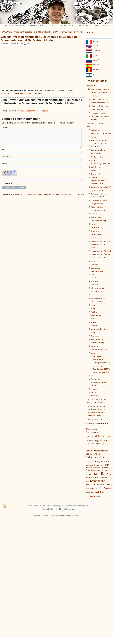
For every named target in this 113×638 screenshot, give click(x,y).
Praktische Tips (96, 315)
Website (4, 163)
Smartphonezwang (97, 343)
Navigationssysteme (98, 298)
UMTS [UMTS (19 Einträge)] (92, 492)
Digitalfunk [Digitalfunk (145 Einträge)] (100, 440)
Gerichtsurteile (96, 217)
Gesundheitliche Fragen (99, 221)
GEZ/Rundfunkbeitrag (95, 403)
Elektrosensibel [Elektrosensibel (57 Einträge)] (93, 454)
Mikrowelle (94, 285)
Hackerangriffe (96, 234)
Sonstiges (94, 346)
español (96, 65)
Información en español (99, 99)
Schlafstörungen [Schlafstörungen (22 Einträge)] (91, 477)
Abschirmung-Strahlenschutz (101, 133)
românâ (96, 69)
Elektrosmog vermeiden (99, 200)
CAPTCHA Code (7, 183)
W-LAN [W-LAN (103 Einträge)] (99, 492)
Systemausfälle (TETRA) (102, 372)
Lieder (93, 274)
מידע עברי (94, 120)
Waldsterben (95, 396)
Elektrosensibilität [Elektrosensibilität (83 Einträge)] (95, 457)
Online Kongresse (97, 302)
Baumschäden (96, 153)
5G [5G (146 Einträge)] (88, 428)
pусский (96, 60)
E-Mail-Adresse (7, 156)
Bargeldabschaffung (98, 150)
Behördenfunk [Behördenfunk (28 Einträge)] (91, 436)
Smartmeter (95, 336)
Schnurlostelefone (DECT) (100, 329)
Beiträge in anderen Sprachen (98, 89)
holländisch (95, 96)
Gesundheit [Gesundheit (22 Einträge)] (89, 465)
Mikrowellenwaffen (97, 288)
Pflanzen (94, 305)
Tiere (92, 376)
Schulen (93, 332)
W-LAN (93, 392)
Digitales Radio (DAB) (98, 190)
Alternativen (95, 146)
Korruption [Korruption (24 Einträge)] (104, 470)
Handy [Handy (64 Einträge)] (106, 465)
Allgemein (91, 85)
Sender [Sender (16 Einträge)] (88, 481)
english (95, 46)
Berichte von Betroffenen (99, 157)
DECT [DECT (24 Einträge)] (105, 436)
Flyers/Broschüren (97, 207)
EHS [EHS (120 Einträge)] (88, 447)
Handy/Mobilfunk (96, 238)
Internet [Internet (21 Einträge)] (95, 468)
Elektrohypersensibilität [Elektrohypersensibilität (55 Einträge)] (97, 451)
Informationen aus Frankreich (101, 251)
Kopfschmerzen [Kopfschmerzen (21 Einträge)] (95, 470)
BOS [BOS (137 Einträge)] (99, 435)
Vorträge (94, 389)
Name (4, 149)
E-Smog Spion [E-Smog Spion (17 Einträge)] (102, 444)
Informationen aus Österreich (101, 254)
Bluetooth (94, 160)
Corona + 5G (95, 174)
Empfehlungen (66, 25)
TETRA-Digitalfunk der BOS (100, 363)
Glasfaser (94, 224)
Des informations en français (101, 92)
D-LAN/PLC (95, 177)
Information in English (98, 109)
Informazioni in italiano (98, 113)
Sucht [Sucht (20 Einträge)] (95, 488)
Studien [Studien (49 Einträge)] (89, 488)
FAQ (89, 127)
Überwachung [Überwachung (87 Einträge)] (93, 496)
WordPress (43, 515)
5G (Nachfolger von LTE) (99, 130)
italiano (95, 55)
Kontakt (107, 25)
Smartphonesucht (97, 339)
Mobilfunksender (96, 291)
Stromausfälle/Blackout (99, 350)
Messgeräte (95, 281)
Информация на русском (100, 116)
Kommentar (5, 127)
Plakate (93, 308)
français (96, 41)
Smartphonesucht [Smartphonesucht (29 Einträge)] (92, 484)
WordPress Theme (53, 515)
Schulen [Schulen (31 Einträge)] (100, 477)
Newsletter (83, 25)
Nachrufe (19, 25)
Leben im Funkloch (95, 416)
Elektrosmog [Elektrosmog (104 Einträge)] (93, 461)
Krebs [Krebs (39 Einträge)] (88, 474)
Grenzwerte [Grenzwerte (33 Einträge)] (98, 465)
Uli (30, 43)
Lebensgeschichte (37, 25)
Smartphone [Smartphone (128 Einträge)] (97, 480)
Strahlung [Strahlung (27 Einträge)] (102, 484)
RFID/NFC (94, 322)
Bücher (93, 171)
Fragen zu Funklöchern (99, 210)
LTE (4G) (94, 278)
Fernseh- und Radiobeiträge (98, 399)
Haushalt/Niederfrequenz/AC (101, 241)
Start (7, 25)
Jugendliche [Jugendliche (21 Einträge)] (104, 468)
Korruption (94, 265)
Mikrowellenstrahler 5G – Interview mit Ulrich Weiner (60, 32)
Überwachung (95, 379)
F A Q (52, 25)
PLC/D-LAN (95, 312)
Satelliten (94, 326)
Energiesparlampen (97, 204)
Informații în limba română (100, 106)
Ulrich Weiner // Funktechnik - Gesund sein (29, 111)
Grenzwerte (95, 231)
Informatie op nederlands (99, 103)
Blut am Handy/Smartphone (100, 164)
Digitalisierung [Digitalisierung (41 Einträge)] (92, 444)
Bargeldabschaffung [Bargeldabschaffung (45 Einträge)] (94, 432)
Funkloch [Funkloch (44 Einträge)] (105, 461)
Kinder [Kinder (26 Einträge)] (88, 470)
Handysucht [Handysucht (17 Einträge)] (89, 467)
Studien (93, 353)
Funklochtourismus (97, 214)
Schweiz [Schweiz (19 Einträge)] (105, 477)
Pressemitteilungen (95, 419)
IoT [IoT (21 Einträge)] (99, 468)
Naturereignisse (96, 295)
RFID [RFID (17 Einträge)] (110, 474)
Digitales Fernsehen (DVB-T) (101, 187)
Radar (93, 319)
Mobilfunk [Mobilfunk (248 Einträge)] (101, 473)
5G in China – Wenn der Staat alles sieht (19, 32)
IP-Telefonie (95, 261)
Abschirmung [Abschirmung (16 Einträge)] (93, 429)
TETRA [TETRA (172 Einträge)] (102, 488)
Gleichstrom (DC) (97, 227)
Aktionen (94, 137)
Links (96, 25)
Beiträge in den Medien (96, 123)
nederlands (97, 50)
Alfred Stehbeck (74, 515)
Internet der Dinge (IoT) (99, 258)
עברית (95, 74)
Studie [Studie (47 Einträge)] (109, 484)
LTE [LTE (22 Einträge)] (92, 474)
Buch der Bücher (96, 167)
